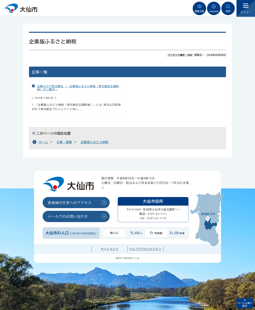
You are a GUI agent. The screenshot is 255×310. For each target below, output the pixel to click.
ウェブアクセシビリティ (146, 249)
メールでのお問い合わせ (68, 216)
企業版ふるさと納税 (94, 142)
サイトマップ (109, 249)
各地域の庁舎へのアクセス (69, 202)
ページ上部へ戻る (244, 304)
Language (213, 8)
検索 (228, 8)
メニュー (246, 8)
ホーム (43, 142)
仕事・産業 (64, 142)
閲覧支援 (199, 8)
